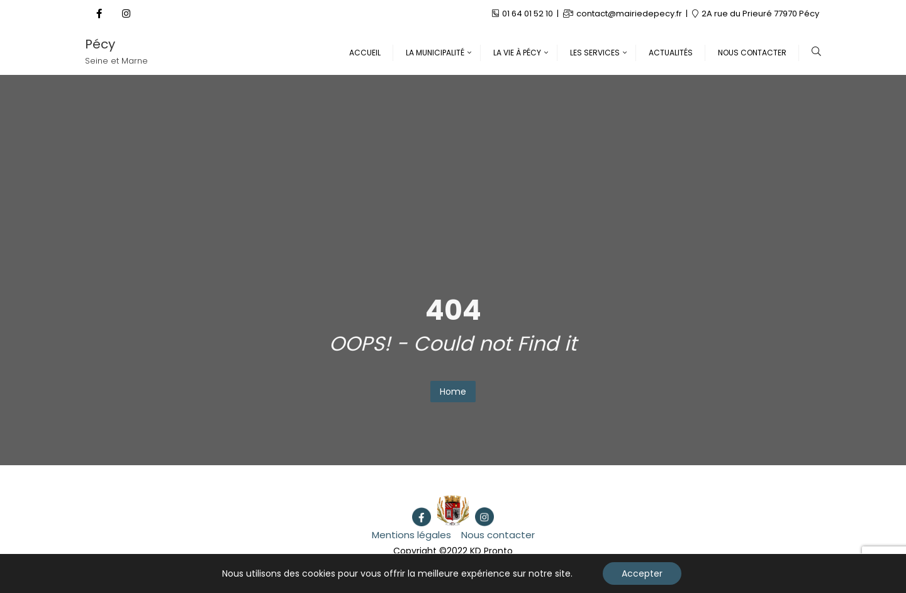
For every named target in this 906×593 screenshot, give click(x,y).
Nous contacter (498, 534)
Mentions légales (411, 534)
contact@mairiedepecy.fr (623, 14)
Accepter (642, 573)
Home (453, 391)
